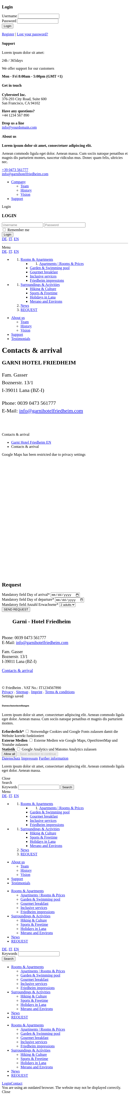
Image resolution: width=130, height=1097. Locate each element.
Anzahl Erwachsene (30, 606)
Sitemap (22, 693)
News (15, 938)
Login (7, 26)
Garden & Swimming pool (40, 900)
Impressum (29, 759)
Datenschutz (11, 759)
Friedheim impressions (38, 913)
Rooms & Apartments (27, 892)
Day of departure (28, 601)
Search (9, 960)
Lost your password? (32, 34)
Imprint (36, 693)
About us (18, 318)
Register (8, 34)
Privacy (7, 693)
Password (9, 21)
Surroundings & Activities (30, 917)
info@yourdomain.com (19, 127)
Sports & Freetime (34, 926)
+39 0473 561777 (15, 170)
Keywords (9, 788)
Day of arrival (26, 595)
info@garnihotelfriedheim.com (25, 174)
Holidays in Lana (33, 930)
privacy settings (73, 454)
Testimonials (20, 339)
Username (9, 16)
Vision (25, 194)
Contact (16, 1085)
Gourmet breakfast (35, 905)
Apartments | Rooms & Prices (43, 896)
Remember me (18, 230)
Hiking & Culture (34, 921)
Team (25, 186)
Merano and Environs (37, 934)
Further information (53, 759)
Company (18, 182)
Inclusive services (34, 909)
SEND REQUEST (16, 610)
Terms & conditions (60, 693)
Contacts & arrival (17, 671)
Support (17, 199)
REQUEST (19, 942)
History (26, 190)
